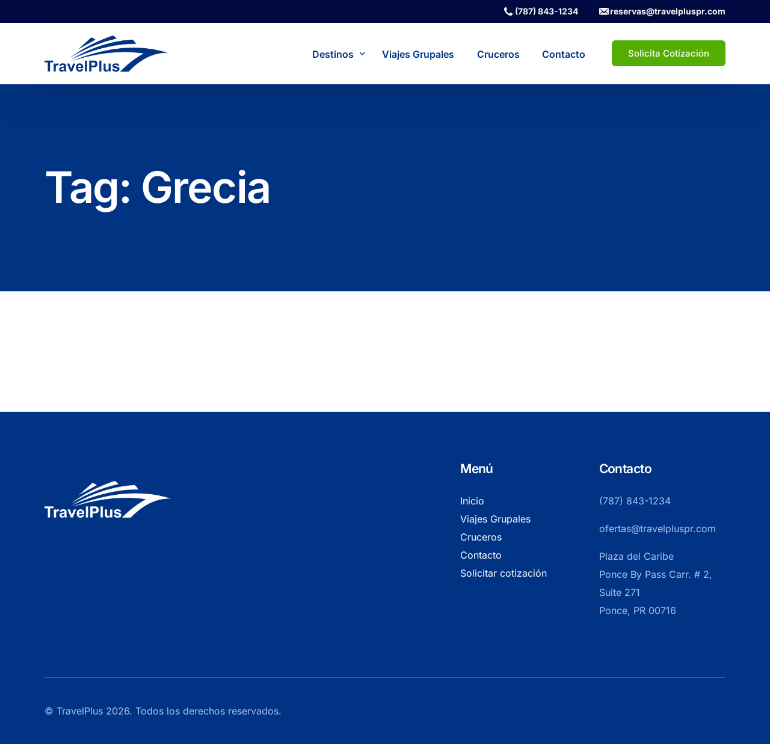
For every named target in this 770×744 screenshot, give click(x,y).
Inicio (472, 501)
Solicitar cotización (503, 573)
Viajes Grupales (495, 519)
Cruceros (481, 537)
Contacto (481, 555)
